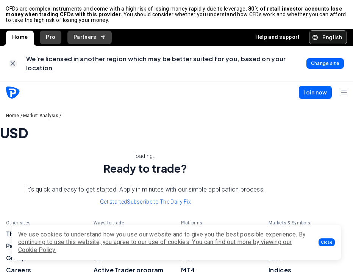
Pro (50, 37)
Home (20, 37)
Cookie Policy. (37, 249)
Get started (113, 203)
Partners (89, 37)
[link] (13, 64)
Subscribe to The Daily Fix (159, 203)
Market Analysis (41, 116)
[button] (327, 242)
